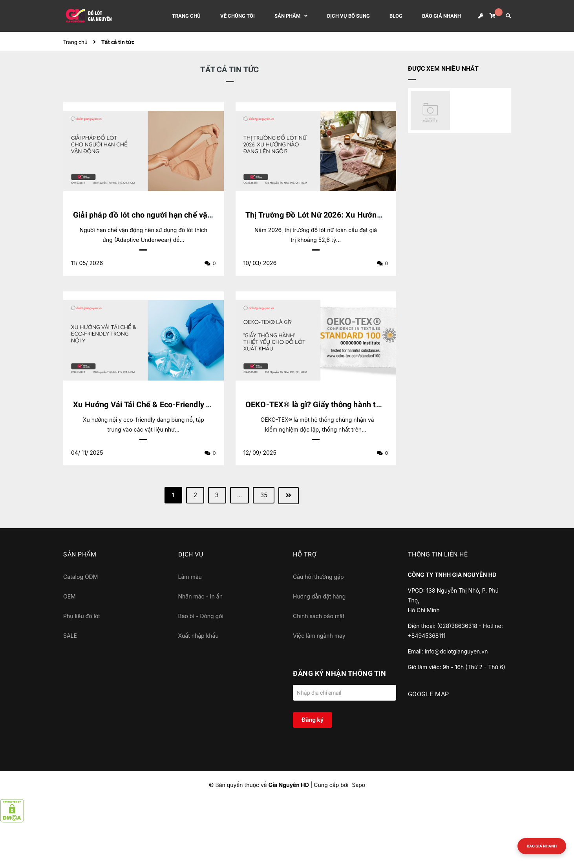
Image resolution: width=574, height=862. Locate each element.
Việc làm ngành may (319, 635)
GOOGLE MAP (428, 694)
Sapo (358, 784)
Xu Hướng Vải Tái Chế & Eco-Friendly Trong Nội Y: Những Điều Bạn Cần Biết (207, 404)
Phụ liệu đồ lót (81, 616)
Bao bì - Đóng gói (200, 616)
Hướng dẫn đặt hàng (319, 596)
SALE (70, 635)
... (240, 495)
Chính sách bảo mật (318, 616)
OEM (69, 596)
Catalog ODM (80, 576)
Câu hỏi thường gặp (318, 576)
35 (264, 495)
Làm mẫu (190, 576)
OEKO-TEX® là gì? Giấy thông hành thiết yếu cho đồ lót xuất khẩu (362, 404)
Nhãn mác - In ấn (200, 596)
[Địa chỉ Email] (344, 693)
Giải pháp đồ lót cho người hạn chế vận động (152, 215)
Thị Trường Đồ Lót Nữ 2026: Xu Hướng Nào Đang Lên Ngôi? (350, 215)
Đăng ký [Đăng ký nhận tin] (313, 719)
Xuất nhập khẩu (198, 635)
